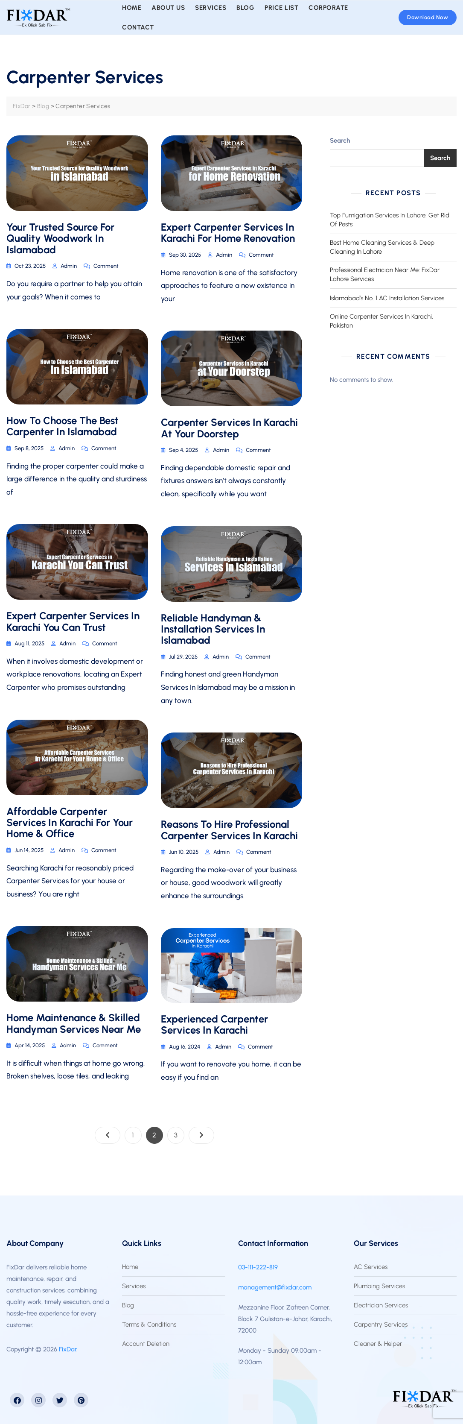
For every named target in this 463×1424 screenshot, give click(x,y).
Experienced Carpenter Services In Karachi (214, 1024)
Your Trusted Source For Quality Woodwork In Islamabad (60, 238)
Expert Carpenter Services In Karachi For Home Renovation (228, 232)
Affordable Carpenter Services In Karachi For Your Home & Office (69, 822)
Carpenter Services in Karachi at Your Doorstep (229, 428)
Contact (138, 27)
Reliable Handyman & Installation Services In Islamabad (213, 629)
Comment (106, 265)
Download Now (427, 17)
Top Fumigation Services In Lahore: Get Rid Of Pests (389, 219)
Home (130, 1267)
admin (69, 266)
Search (340, 140)
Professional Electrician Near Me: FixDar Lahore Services (385, 274)
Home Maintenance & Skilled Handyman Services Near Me (73, 1023)
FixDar (67, 1349)
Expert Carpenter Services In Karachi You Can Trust (73, 621)
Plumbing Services (379, 1286)
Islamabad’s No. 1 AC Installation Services (387, 298)
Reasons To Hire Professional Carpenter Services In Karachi (229, 829)
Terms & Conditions (149, 1324)
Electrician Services (381, 1305)
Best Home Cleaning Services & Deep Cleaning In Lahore (382, 247)
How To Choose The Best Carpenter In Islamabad (62, 426)
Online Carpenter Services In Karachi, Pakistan (381, 321)
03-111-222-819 (258, 1267)
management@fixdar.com (275, 1287)
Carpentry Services (381, 1324)
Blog (128, 1305)
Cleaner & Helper (378, 1344)
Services (134, 1286)
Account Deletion (145, 1344)
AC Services (370, 1267)
